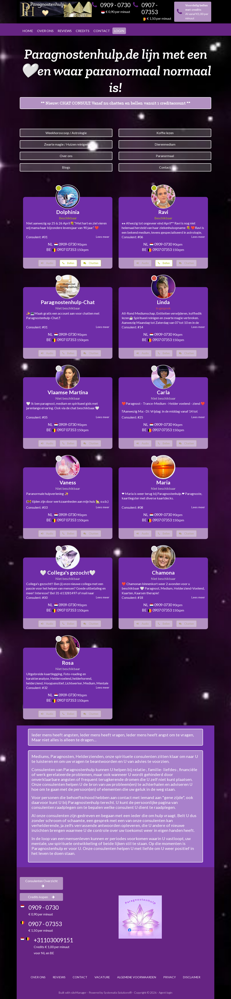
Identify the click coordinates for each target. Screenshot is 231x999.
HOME (27, 31)
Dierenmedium (165, 144)
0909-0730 (67, 244)
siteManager (78, 992)
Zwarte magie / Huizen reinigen (66, 144)
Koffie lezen (165, 133)
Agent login (165, 992)
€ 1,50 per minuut (159, 18)
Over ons (66, 156)
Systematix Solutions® (118, 992)
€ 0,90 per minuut (118, 12)
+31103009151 (53, 940)
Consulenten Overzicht (41, 883)
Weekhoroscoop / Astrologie (66, 133)
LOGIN (119, 31)
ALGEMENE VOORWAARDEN (136, 977)
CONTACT (101, 31)
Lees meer (102, 236)
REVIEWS (65, 31)
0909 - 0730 (115, 4)
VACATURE (102, 977)
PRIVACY (169, 977)
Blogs (66, 167)
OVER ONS (45, 31)
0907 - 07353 (149, 8)
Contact (165, 167)
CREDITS (82, 31)
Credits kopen (41, 897)
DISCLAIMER (191, 977)
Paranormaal (165, 156)
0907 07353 (66, 249)
